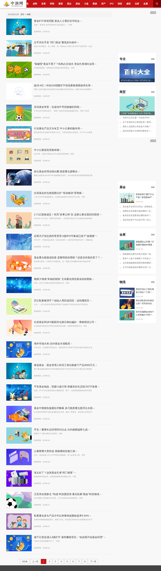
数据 (95, 4)
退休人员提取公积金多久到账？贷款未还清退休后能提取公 (139, 126)
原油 (78, 4)
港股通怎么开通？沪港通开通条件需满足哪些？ (145, 245)
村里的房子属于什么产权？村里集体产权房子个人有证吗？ (145, 197)
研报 (52, 4)
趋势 (35, 4)
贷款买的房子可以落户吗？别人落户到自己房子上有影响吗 (139, 220)
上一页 (35, 561)
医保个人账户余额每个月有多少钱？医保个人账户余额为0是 (139, 258)
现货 (120, 4)
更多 (153, 59)
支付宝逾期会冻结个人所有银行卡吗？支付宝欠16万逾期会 (145, 315)
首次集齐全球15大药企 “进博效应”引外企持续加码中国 (139, 207)
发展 (43, 4)
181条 (24, 561)
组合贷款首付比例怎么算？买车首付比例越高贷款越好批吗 (145, 303)
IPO (111, 4)
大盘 (86, 4)
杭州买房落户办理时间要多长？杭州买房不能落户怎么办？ (139, 131)
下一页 (93, 561)
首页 (22, 14)
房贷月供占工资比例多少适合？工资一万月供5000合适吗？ (145, 292)
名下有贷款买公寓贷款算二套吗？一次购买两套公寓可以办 (139, 122)
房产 (103, 4)
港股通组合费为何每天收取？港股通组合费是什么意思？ (139, 254)
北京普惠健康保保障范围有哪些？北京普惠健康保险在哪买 (139, 263)
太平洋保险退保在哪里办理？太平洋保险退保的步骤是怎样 (139, 267)
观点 (69, 4)
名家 (137, 4)
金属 (145, 4)
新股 (60, 4)
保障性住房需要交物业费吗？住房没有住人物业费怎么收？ (139, 211)
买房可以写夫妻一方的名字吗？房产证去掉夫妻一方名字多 (139, 118)
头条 (26, 4)
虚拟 (128, 4)
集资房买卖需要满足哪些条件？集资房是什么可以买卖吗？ (139, 215)
